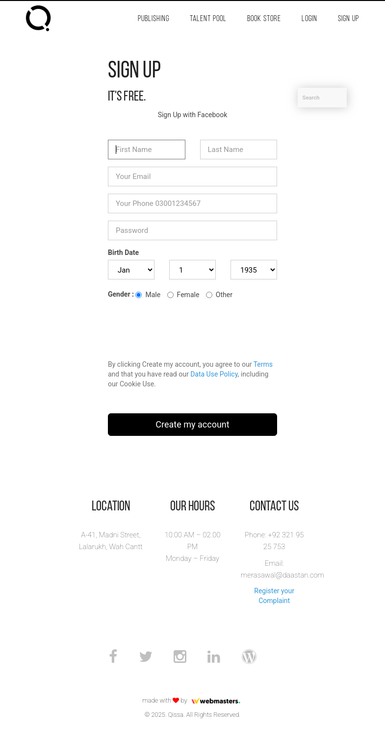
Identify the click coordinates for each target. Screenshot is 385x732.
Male (147, 295)
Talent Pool (208, 19)
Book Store (264, 19)
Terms (263, 364)
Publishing (153, 19)
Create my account (192, 424)
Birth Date (123, 252)
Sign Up (348, 19)
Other (219, 295)
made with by (192, 700)
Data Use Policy (213, 374)
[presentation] (182, 328)
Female (183, 295)
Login (309, 19)
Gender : (121, 294)
